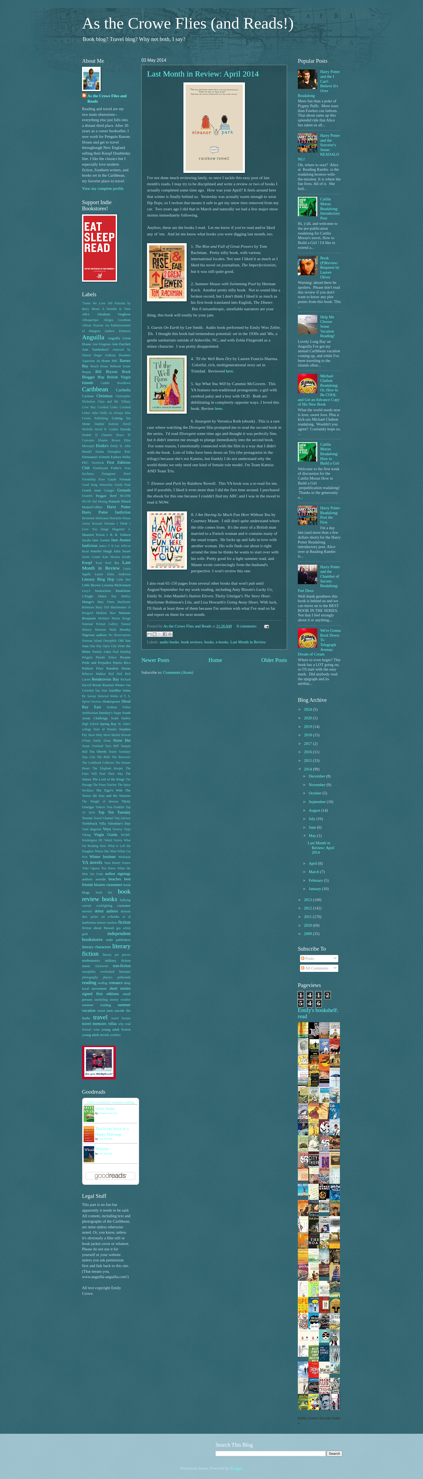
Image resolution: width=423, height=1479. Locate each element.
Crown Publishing (95, 418)
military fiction (118, 960)
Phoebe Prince (106, 657)
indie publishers (118, 940)
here (229, 371)
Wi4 (84, 857)
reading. (103, 983)
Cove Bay (89, 407)
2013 (308, 900)
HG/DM (125, 496)
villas (112, 1023)
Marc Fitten (105, 602)
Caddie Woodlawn (116, 383)
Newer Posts (155, 660)
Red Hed (115, 674)
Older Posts (274, 660)
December (317, 776)
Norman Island (92, 641)
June (313, 827)
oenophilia (88, 972)
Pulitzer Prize (92, 668)
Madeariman (103, 591)
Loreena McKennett (116, 585)
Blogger (236, 1468)
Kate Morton (111, 557)
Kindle (126, 557)
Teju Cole (88, 757)
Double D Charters (97, 435)
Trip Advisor (122, 818)
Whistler (102, 1149)
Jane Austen (101, 540)
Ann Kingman (101, 344)
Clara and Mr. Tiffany (114, 401)
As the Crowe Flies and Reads (107, 99)
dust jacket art (93, 917)
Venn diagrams (91, 829)
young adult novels (95, 1035)
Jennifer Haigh (101, 551)
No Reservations (120, 635)
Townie (87, 818)
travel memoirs (94, 1023)
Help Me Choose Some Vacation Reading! (327, 326)
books (209, 642)
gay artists (123, 928)
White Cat (124, 851)
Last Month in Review (248, 642)
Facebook (98, 463)
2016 (308, 752)
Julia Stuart (122, 551)
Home (215, 660)
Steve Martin (111, 735)
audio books (169, 642)
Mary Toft (102, 607)
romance (116, 983)
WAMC (126, 835)
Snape (117, 713)
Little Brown (91, 585)
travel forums (121, 1018)
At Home (103, 361)
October (315, 793)
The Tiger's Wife (109, 790)
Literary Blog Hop (98, 579)
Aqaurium (88, 361)
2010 (308, 925)
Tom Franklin (115, 807)
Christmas (105, 396)
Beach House (99, 366)
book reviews (191, 642)
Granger (109, 490)
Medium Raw (106, 613)
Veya (107, 829)
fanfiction (89, 922)
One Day (96, 646)
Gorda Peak (122, 485)
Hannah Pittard (120, 501)
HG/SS (86, 501)
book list (104, 892)
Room (97, 685)
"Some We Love (93, 303)
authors (87, 879)
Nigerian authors (94, 635)
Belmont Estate (120, 366)
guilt (85, 934)
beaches (114, 879)
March (314, 872)
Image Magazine (113, 529)
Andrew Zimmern (117, 331)
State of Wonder (105, 729)
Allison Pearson (92, 325)
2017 (308, 743)
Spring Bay (108, 724)
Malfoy (126, 596)
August (315, 810)
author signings (118, 873)
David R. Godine (106, 429)
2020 (308, 718)
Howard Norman (103, 523)
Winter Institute (103, 856)
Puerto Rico (122, 663)
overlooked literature (115, 972)
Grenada (124, 490)
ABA (86, 314)
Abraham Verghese (114, 314)
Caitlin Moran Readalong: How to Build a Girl (329, 454)
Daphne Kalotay (106, 424)
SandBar (115, 690)
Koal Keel (103, 563)
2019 (308, 726)
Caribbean (95, 389)
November (317, 785)
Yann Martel (112, 863)
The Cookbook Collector (98, 763)
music (86, 966)
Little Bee (124, 579)
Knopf (87, 562)
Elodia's (102, 446)
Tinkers (100, 807)
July (312, 819)
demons (126, 911)
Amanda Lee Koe (108, 1113)
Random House (118, 668)
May (313, 835)
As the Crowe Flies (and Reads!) (188, 23)
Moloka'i (104, 618)
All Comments (314, 968)
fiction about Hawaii (98, 928)
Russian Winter (114, 685)
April (313, 863)
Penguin (87, 657)
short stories (120, 988)
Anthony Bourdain (118, 355)
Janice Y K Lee (109, 546)
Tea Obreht (98, 751)
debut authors (106, 911)
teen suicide (116, 1011)
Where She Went (105, 851)
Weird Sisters (113, 840)
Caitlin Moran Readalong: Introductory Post (330, 208)
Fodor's (116, 468)
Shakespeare (111, 701)
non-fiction (122, 966)
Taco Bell (112, 746)
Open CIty (110, 646)
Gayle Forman (119, 479)
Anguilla (93, 337)
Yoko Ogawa (91, 868)
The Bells (103, 757)
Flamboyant (100, 468)
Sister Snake (105, 1108)
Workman (124, 857)
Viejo (127, 829)
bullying (125, 900)
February (316, 880)
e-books (222, 642)
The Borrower (121, 757)
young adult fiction (116, 1029)
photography (90, 977)
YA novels (92, 862)
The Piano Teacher (105, 785)
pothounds (124, 977)
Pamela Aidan (101, 652)
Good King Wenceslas (97, 485)
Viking (86, 835)
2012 (308, 908)
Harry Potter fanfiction (106, 512)
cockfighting (104, 906)
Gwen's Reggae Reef (99, 496)
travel (100, 1017)
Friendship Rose (93, 479)
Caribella (123, 390)
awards (100, 879)
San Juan (101, 690)
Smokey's (105, 713)
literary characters (96, 947)
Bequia (86, 372)
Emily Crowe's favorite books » (319, 1420)
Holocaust (102, 518)
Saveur (91, 696)
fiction (124, 922)
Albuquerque (90, 320)
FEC (85, 463)
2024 (308, 709)
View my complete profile (103, 188)
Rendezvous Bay (105, 679)
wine (97, 1029)
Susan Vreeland (92, 746)
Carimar (88, 396)
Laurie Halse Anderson (113, 574)
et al (127, 917)
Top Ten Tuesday (114, 812)
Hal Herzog (99, 501)
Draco (120, 435)
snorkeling (101, 1000)
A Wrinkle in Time (116, 309)
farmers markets (107, 923)
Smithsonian (90, 713)
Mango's (88, 602)
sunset (101, 1011)
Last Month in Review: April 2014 (203, 73)
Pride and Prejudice (96, 663)
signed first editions (100, 994)
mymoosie (101, 966)
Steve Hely (95, 735)
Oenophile (110, 641)
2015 (308, 760)
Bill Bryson (106, 371)
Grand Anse (91, 490)
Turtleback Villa (94, 823)
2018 (308, 735)
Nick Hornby (120, 629)
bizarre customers (108, 884)
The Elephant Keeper (107, 768)
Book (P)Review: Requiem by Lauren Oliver (330, 267)
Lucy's (86, 591)
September (318, 802)
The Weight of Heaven (100, 801)
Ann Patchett (121, 344)
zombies (115, 1035)
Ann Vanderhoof (95, 349)
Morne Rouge (121, 618)
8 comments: (247, 626)
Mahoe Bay (107, 596)
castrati (86, 906)
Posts (307, 958)
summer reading (96, 1005)
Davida (125, 429)
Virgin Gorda (105, 834)
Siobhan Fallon (119, 707)
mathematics (91, 960)
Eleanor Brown (109, 440)
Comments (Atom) (178, 672)
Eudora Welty (121, 457)
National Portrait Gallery (100, 624)
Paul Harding (122, 652)
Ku (117, 563)
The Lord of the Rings (108, 779)
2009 (308, 934)
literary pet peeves (117, 955)
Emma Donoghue (108, 452)
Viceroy (117, 829)
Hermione (88, 518)
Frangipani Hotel (116, 474)
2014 (308, 769)
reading (89, 982)
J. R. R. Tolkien (118, 535)
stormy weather (120, 1000)
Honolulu (115, 518)
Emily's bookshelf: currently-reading (110, 1102)
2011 (308, 917)
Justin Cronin (91, 557)
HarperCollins (92, 507)
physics (107, 977)
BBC (115, 361)
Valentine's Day (119, 823)
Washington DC (92, 840)
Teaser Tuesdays (119, 752)
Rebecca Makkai (93, 674)
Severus (96, 701)
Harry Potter (119, 507)
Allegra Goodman (117, 320)
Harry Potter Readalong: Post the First (330, 515)
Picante (125, 657)
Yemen (126, 863)
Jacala (86, 540)
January (315, 889)
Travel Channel (103, 818)
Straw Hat (122, 740)
